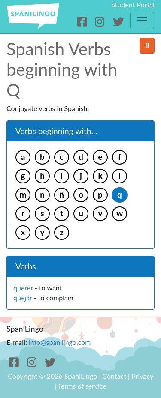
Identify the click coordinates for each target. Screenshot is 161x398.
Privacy (142, 376)
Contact (114, 376)
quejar (22, 297)
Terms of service (82, 386)
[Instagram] (101, 21)
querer (23, 288)
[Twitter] (118, 21)
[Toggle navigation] (142, 20)
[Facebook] (83, 21)
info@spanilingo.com (60, 342)
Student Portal (133, 4)
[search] (147, 46)
